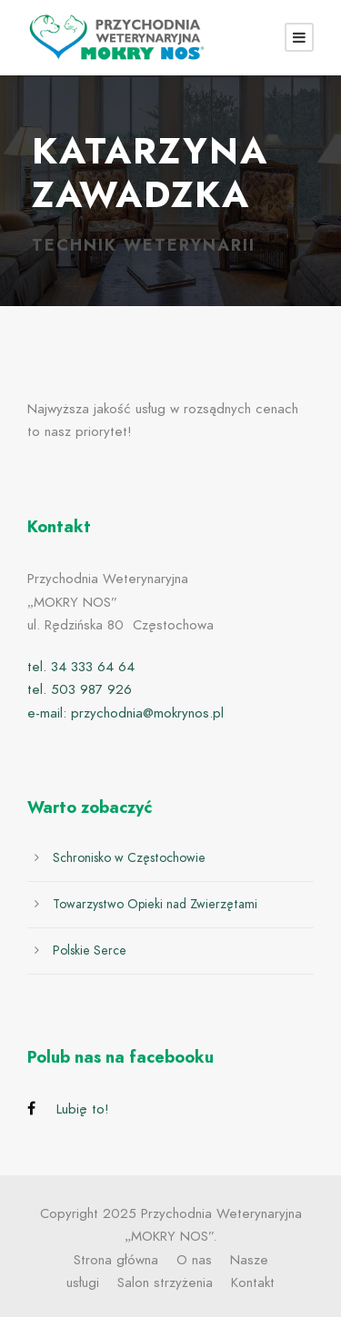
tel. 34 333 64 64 (81, 667)
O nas (194, 1260)
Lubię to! (82, 1109)
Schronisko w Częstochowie (129, 857)
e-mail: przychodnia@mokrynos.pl (125, 713)
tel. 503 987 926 (79, 689)
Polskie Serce (89, 950)
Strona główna (116, 1260)
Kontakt (253, 1282)
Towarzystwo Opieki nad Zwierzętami (155, 904)
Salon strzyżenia (165, 1282)
